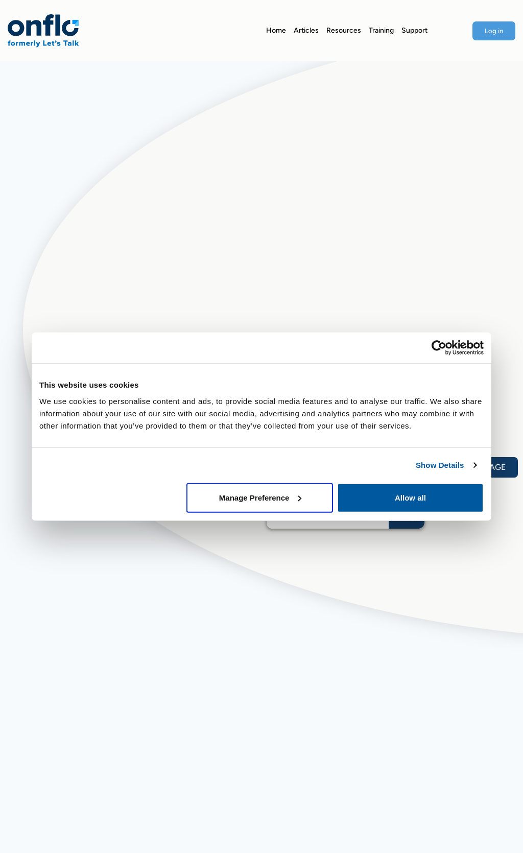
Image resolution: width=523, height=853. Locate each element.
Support (414, 30)
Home (276, 30)
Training (381, 30)
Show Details (440, 465)
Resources (343, 30)
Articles (306, 30)
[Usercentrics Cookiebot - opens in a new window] (439, 348)
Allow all (410, 497)
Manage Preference (260, 497)
